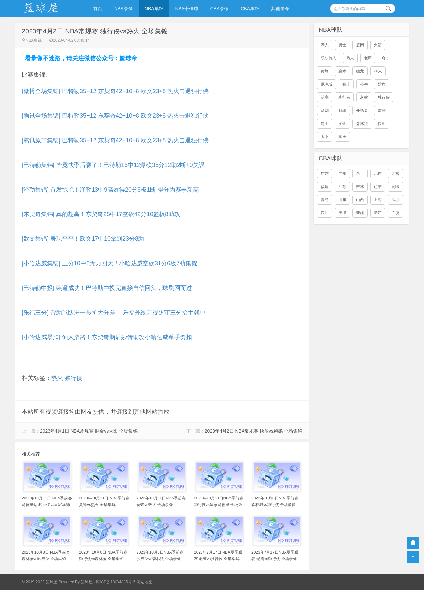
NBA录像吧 (48, 8)
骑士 (346, 84)
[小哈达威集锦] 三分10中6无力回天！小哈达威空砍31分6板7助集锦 (109, 263)
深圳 (395, 199)
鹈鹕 (342, 110)
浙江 (378, 213)
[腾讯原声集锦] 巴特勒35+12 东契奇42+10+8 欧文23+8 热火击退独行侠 (115, 140)
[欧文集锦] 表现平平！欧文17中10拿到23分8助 (83, 238)
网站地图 (144, 582)
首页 (97, 8)
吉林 (360, 186)
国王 (342, 136)
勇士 (342, 45)
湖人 (325, 45)
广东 (325, 173)
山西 (360, 199)
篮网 (360, 45)
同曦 (395, 186)
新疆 (360, 213)
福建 (325, 186)
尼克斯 (326, 84)
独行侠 (73, 378)
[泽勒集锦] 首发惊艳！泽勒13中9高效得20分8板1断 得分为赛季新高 (110, 189)
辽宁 (378, 186)
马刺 (325, 110)
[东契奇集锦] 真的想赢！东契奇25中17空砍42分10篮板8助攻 (101, 214)
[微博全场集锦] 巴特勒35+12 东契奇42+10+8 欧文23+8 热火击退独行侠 (115, 91)
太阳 (325, 136)
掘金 (342, 123)
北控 (378, 173)
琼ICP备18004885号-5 (115, 582)
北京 (395, 173)
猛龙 (360, 71)
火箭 (378, 45)
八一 (360, 173)
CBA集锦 (250, 8)
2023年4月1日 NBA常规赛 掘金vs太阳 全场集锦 (89, 431)
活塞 (325, 97)
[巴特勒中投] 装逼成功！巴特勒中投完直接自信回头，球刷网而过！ (110, 288)
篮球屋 (87, 582)
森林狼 (362, 123)
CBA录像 (219, 8)
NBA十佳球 (187, 8)
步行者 (344, 97)
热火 (57, 378)
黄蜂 (325, 71)
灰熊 (364, 97)
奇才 (386, 58)
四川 (325, 213)
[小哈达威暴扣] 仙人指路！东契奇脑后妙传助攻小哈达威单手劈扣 (107, 337)
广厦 (395, 213)
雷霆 (382, 110)
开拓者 (362, 110)
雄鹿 (382, 84)
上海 (378, 199)
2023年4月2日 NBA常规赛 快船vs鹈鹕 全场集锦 (253, 431)
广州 (342, 173)
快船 (382, 123)
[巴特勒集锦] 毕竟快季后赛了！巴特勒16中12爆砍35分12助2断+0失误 (113, 165)
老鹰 (368, 58)
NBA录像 (123, 8)
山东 (342, 199)
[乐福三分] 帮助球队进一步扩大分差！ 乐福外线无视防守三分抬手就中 (113, 312)
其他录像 (280, 8)
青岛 (325, 199)
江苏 (342, 186)
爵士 (325, 123)
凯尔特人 (328, 58)
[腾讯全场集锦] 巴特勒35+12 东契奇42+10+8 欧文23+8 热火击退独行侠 (115, 115)
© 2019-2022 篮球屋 (39, 582)
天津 (342, 213)
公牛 (364, 84)
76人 (378, 71)
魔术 (342, 71)
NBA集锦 (154, 8)
